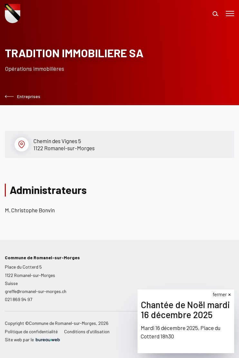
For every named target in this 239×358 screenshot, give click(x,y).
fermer (220, 294)
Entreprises (22, 96)
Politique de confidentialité (31, 331)
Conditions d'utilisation (87, 331)
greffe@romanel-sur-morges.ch (35, 291)
